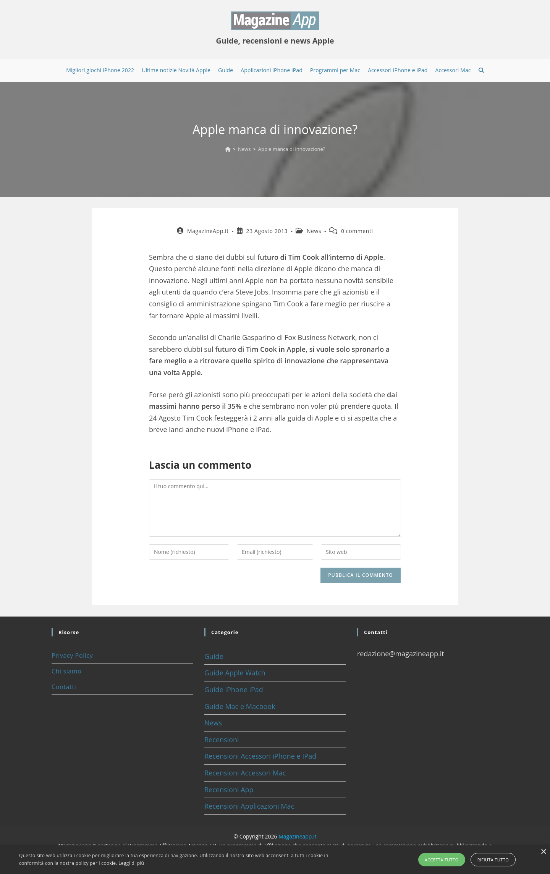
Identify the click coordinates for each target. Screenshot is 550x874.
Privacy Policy (72, 655)
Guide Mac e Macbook (239, 706)
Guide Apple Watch (234, 672)
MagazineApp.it (208, 231)
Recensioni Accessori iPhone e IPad (260, 756)
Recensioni (221, 739)
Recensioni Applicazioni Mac (249, 806)
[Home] (228, 149)
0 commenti (357, 231)
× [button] (543, 852)
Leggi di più (131, 863)
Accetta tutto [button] (442, 860)
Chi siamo (66, 671)
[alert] (275, 859)
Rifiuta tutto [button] (493, 860)
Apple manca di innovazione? (291, 149)
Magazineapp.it (297, 836)
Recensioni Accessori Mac (245, 772)
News (314, 231)
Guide (213, 656)
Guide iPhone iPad (233, 689)
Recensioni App (229, 789)
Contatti (64, 687)
